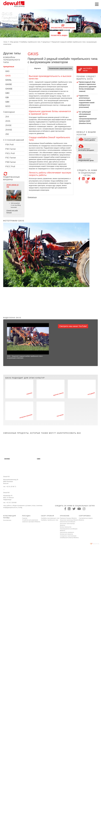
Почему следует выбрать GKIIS (86, 77)
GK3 (7, 71)
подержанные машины (11, 176)
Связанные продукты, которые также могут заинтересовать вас (42, 433)
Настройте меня (85, 69)
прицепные (46, 42)
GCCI (7, 106)
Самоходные (9, 112)
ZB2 (7, 134)
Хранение (64, 516)
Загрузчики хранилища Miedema (69, 520)
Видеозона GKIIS (12, 317)
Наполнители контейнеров (67, 521)
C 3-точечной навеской (13, 140)
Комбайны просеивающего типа (50, 518)
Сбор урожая (14, 42)
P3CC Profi (10, 166)
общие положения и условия (22, 505)
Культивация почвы (9, 517)
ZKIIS (7, 121)
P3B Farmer (10, 162)
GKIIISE (8, 89)
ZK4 (7, 117)
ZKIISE (8, 125)
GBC (7, 93)
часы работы (7, 505)
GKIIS (8, 76)
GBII (7, 102)
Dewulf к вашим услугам (86, 133)
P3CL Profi (10, 153)
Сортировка (85, 516)
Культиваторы (7, 520)
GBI (7, 97)
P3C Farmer (10, 158)
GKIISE (8, 84)
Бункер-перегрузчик (65, 527)
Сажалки (24, 518)
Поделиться (32, 197)
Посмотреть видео (59, 34)
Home (5, 42)
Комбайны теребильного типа (30, 42)
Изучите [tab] (37, 68)
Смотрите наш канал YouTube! (73, 326)
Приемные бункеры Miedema (68, 518)
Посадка (26, 516)
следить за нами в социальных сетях (87, 172)
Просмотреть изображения (63, 26)
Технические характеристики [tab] (60, 68)
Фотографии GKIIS (13, 221)
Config (20, 507)
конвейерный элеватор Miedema (69, 537)
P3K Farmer (10, 149)
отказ (33, 505)
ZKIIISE (8, 130)
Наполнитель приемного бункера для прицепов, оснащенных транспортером (68, 534)
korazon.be (96, 543)
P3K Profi (9, 145)
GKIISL (8, 80)
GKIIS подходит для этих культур (25, 378)
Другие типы (12, 53)
